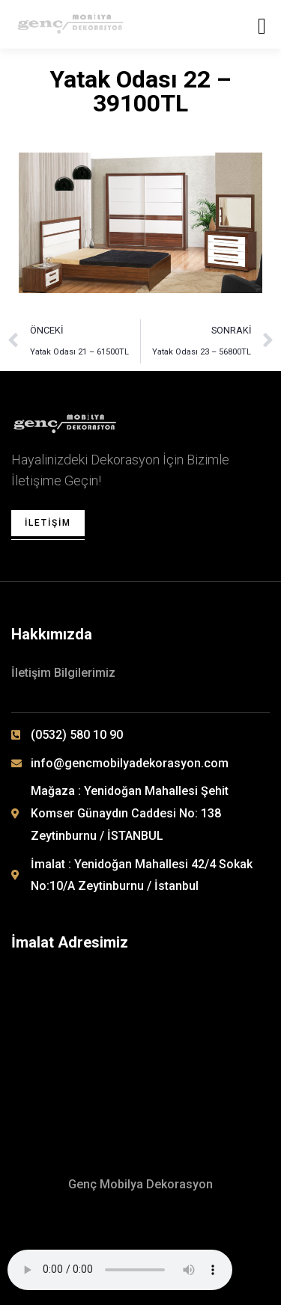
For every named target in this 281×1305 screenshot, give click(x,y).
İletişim (48, 523)
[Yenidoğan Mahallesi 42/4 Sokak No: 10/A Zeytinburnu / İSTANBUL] (142, 1041)
